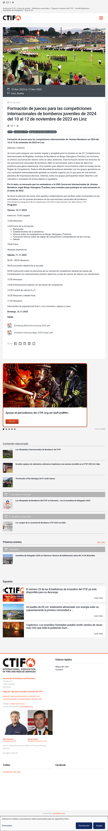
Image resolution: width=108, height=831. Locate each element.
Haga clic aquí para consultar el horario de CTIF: (23, 691)
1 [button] (3, 429)
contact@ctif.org (26, 707)
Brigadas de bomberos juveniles (43, 132)
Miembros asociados (41, 8)
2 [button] (6, 429)
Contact (59, 669)
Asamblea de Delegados (13, 10)
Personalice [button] (7, 826)
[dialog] (54, 823)
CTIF (10, 132)
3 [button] (9, 429)
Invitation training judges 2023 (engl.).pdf (33, 332)
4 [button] (12, 429)
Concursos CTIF (20, 132)
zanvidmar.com (58, 813)
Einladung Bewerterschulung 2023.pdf (32, 325)
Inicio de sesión (23, 8)
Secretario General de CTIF (37, 740)
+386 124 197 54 (18, 704)
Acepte (99, 826)
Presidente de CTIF (9, 740)
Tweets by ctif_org (11, 772)
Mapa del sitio (62, 666)
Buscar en (29, 10)
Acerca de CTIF (9, 8)
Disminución (84, 826)
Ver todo (101, 542)
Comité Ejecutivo (82, 8)
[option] (54, 395)
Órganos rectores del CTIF (62, 8)
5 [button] (14, 429)
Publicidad (99, 429)
